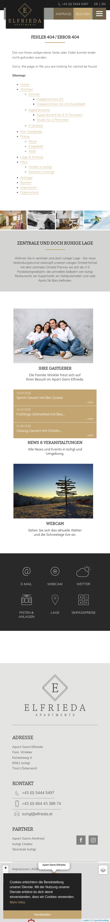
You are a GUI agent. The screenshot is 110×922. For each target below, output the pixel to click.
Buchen (83, 14)
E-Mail (26, 584)
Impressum (20, 869)
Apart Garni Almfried (28, 838)
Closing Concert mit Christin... (54, 431)
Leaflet (85, 920)
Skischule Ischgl (24, 849)
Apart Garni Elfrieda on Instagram (93, 840)
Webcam (55, 584)
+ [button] (5, 868)
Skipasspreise (84, 612)
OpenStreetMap (101, 920)
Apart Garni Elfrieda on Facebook (81, 840)
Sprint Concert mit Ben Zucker (54, 397)
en (104, 4)
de (96, 4)
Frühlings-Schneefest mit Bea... (54, 414)
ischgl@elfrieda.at (37, 814)
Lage (55, 612)
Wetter (83, 584)
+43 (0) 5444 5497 (38, 792)
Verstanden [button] (42, 914)
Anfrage (63, 14)
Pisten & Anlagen (26, 614)
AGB (34, 869)
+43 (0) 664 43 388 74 (41, 803)
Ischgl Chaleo (22, 844)
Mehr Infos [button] (17, 902)
